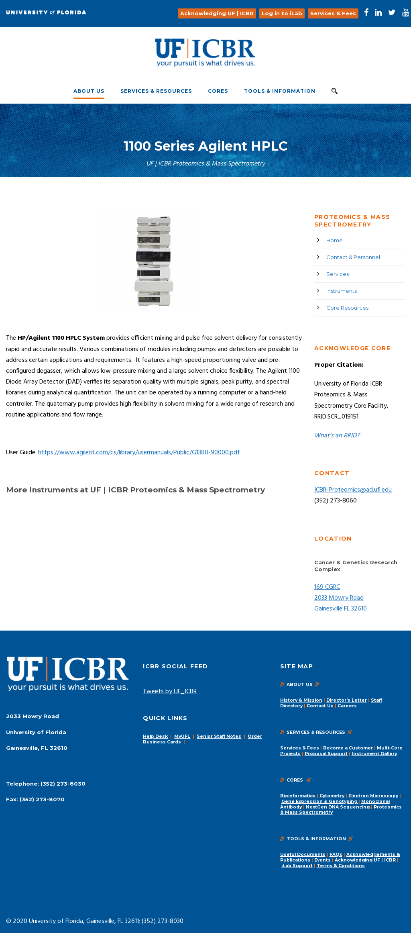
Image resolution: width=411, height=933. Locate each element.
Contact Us (320, 705)
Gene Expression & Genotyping (319, 801)
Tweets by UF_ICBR (170, 691)
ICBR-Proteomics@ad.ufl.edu (353, 490)
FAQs (336, 854)
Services (337, 274)
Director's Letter (346, 700)
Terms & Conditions (341, 865)
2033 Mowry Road (339, 598)
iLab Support (297, 865)
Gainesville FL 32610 (340, 609)
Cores (218, 91)
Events (322, 860)
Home (334, 240)
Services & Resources (156, 91)
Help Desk (155, 736)
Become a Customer (348, 748)
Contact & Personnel (353, 257)
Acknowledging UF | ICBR (366, 860)
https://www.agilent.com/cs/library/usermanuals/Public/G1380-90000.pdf (139, 452)
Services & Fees (299, 748)
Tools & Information (279, 91)
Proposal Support (326, 753)
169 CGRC (327, 587)
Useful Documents (303, 854)
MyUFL (182, 736)
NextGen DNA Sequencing (338, 807)
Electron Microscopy (373, 795)
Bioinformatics (297, 795)
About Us (88, 91)
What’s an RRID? (337, 436)
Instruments (341, 291)
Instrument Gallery (374, 753)
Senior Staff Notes (219, 736)
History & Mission (301, 700)
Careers (347, 705)
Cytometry (331, 795)
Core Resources (347, 307)
